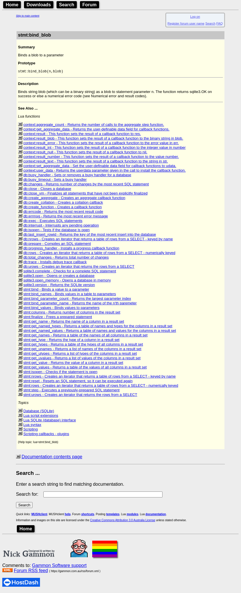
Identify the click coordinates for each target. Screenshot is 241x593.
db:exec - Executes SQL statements (53, 221)
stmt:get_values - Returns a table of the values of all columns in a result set (85, 368)
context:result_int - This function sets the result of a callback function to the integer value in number (104, 148)
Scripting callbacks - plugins (46, 434)
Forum (90, 4)
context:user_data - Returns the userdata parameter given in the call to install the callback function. (104, 171)
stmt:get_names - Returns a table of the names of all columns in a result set (85, 336)
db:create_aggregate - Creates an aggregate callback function (74, 198)
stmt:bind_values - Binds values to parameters (61, 308)
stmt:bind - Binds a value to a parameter (56, 290)
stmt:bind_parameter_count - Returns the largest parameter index (77, 299)
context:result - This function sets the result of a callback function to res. (82, 134)
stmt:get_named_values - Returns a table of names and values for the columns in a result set (99, 331)
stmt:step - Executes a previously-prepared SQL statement (71, 390)
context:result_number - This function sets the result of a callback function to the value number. (101, 157)
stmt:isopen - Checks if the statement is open (60, 372)
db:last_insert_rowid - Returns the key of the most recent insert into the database (89, 235)
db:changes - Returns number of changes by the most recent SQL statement (86, 185)
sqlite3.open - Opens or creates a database (59, 276)
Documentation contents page (51, 457)
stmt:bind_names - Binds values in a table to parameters (69, 294)
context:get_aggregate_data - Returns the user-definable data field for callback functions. (96, 130)
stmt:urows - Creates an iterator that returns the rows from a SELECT (80, 395)
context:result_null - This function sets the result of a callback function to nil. (85, 152)
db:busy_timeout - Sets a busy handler (55, 180)
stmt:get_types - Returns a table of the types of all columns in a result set (83, 345)
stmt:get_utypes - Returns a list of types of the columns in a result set (80, 354)
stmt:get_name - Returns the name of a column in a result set (73, 322)
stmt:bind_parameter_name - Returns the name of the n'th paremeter (80, 304)
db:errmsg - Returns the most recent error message (65, 217)
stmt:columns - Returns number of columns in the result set (71, 313)
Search (66, 4)
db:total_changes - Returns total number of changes (66, 258)
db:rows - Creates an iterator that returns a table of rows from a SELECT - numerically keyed (99, 253)
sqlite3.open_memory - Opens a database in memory (67, 281)
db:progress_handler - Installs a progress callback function (71, 249)
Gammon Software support (59, 566)
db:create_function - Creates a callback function (62, 207)
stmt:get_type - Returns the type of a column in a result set (71, 340)
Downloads (39, 4)
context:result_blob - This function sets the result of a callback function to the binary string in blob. (103, 139)
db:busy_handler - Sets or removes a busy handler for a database (77, 175)
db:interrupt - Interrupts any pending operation (61, 226)
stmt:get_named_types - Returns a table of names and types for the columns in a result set (97, 326)
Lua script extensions (40, 416)
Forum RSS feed (31, 571)
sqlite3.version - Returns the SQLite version (59, 285)
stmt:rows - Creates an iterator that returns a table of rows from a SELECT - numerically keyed (100, 386)
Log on (195, 16)
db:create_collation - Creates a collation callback (63, 203)
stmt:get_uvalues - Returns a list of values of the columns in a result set (81, 358)
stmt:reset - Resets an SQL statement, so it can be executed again (78, 381)
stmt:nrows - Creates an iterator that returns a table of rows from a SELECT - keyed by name (99, 377)
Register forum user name (186, 23)
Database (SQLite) (38, 411)
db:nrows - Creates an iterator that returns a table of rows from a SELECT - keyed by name (98, 239)
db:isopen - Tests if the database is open (56, 230)
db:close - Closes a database (47, 189)
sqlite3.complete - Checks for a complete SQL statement (69, 271)
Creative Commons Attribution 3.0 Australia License (122, 520)
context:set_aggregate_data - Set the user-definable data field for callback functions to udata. (99, 166)
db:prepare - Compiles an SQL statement (57, 244)
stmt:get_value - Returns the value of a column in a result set (73, 363)
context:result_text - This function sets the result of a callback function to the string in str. (95, 162)
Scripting (30, 430)
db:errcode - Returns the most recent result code (63, 212)
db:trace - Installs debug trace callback (55, 262)
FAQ (219, 23)
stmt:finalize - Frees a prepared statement (57, 317)
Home (12, 4)
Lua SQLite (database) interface (49, 421)
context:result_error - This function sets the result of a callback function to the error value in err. (101, 143)
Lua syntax (32, 425)
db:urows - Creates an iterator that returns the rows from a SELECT (78, 267)
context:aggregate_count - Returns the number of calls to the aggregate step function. (93, 125)
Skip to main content (27, 15)
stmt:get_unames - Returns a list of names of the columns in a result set (82, 349)
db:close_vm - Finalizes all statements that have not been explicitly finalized (85, 194)
